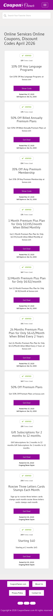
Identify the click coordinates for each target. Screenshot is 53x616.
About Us (39, 584)
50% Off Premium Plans (26, 387)
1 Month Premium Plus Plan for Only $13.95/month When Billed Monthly (26, 224)
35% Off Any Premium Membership (26, 170)
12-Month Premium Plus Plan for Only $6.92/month (26, 279)
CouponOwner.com (18, 584)
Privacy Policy (17, 593)
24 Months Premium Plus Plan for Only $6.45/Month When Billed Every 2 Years (27, 333)
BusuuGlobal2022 (26, 88)
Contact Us (36, 593)
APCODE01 (26, 191)
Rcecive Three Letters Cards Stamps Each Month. (26, 488)
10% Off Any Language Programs (26, 68)
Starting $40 (26, 541)
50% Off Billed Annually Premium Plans (26, 119)
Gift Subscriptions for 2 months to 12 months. (26, 434)
